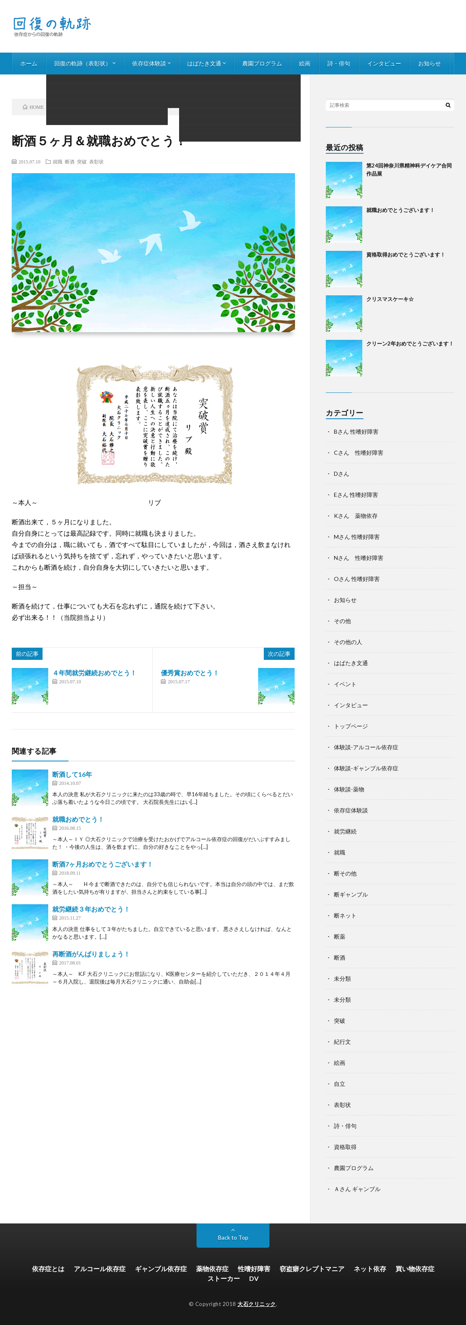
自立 (339, 1083)
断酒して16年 (72, 774)
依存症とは (48, 1268)
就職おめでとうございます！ (400, 210)
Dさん (341, 473)
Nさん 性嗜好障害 (358, 557)
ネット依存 (370, 1268)
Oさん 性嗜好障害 (357, 578)
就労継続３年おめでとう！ (91, 909)
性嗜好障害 (254, 1268)
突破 (82, 161)
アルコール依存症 (100, 1268)
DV (254, 1278)
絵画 (304, 63)
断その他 (345, 873)
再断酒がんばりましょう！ (91, 954)
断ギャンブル (351, 894)
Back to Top (233, 1237)
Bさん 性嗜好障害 (356, 431)
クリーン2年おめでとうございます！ (410, 343)
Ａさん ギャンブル (357, 1188)
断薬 (339, 936)
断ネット (345, 915)
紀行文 (342, 1041)
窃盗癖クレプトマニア (312, 1268)
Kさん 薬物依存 (356, 515)
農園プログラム (262, 63)
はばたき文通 (204, 63)
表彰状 (96, 161)
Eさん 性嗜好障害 (356, 494)
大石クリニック (256, 1304)
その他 (342, 620)
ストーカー (223, 1278)
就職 (57, 161)
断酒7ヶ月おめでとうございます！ (102, 864)
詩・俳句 (338, 63)
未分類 (342, 978)
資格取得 (345, 1146)
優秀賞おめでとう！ (190, 672)
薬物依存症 (212, 1268)
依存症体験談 (149, 63)
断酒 (70, 161)
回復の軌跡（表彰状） (82, 63)
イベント (345, 684)
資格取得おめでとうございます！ (405, 254)
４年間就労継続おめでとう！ (94, 672)
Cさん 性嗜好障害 (358, 452)
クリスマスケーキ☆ (390, 299)
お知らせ (429, 63)
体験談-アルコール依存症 (366, 747)
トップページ (351, 726)
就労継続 (345, 831)
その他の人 (348, 641)
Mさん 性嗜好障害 (357, 536)
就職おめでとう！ (78, 819)
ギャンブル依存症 (161, 1268)
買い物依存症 (414, 1268)
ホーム (28, 63)
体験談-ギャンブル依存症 (366, 768)
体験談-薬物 (349, 789)
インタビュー (384, 63)
